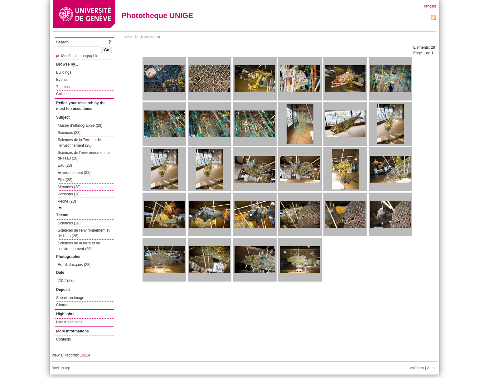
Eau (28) (65, 165)
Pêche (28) (67, 201)
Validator (416, 368)
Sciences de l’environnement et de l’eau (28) (84, 155)
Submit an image (70, 298)
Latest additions (69, 322)
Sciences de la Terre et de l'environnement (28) (79, 143)
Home (128, 37)
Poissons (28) (69, 194)
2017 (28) (66, 280)
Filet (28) (65, 180)
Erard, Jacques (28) (74, 265)
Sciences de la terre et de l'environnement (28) (79, 246)
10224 (85, 355)
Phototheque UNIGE (157, 15)
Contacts (63, 339)
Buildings (63, 72)
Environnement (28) (74, 172)
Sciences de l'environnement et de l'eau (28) (83, 233)
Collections (65, 94)
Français (429, 6)
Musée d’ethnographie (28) (80, 125)
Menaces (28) (69, 187)
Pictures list (150, 37)
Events (62, 79)
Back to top (60, 368)
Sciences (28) (69, 132)
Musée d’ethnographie (77, 56)
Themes (63, 87)
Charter (62, 305)
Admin (432, 368)
